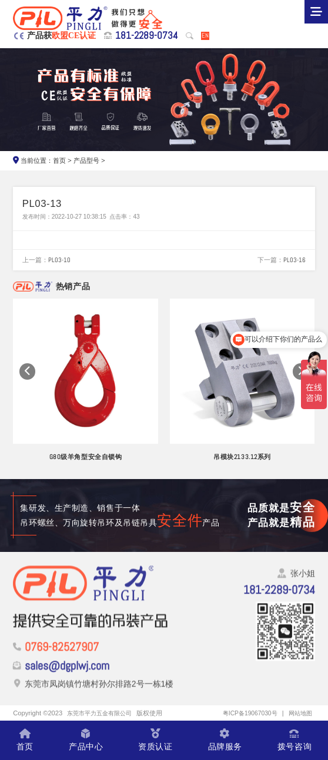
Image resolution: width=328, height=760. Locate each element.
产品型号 (86, 160)
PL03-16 (294, 260)
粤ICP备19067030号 (245, 713)
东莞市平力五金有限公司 (102, 713)
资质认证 (155, 740)
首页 (59, 160)
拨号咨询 (294, 740)
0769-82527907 (62, 652)
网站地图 (299, 713)
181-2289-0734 (146, 36)
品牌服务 (225, 740)
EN (205, 35)
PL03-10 (59, 260)
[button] (27, 371)
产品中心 (86, 740)
